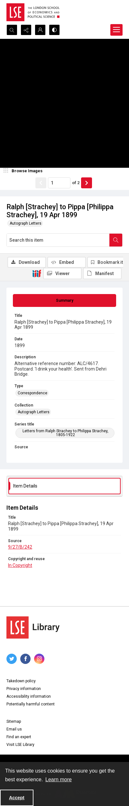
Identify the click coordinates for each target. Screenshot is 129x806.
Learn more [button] (58, 779)
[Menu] (116, 30)
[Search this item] (58, 240)
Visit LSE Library (20, 744)
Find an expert (18, 737)
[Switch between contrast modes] (54, 30)
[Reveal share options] (26, 30)
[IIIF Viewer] (62, 273)
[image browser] (24, 171)
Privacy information (23, 688)
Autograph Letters (25, 223)
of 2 (75, 182)
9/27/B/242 (20, 547)
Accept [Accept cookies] (16, 797)
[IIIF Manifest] (102, 273)
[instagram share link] (39, 659)
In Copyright (20, 565)
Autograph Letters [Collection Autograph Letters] (34, 412)
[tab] (64, 300)
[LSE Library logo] (33, 627)
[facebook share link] (25, 659)
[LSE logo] (33, 12)
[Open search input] (12, 30)
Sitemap (13, 721)
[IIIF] (37, 273)
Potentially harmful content (30, 704)
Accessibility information (28, 696)
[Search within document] (115, 240)
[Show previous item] (40, 182)
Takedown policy (21, 681)
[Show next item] (86, 182)
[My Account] (40, 30)
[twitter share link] (11, 659)
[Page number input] (59, 182)
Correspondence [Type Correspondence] (32, 393)
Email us (14, 729)
